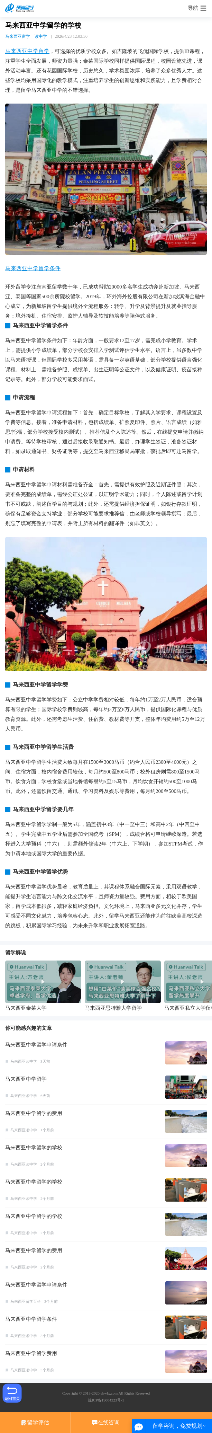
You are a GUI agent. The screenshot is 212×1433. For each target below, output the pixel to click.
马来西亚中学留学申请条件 (36, 1044)
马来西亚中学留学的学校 (33, 1147)
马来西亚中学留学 (27, 51)
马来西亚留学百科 (25, 1301)
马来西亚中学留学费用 (31, 1353)
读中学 (41, 36)
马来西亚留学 (17, 36)
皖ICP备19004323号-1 (106, 1400)
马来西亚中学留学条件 (33, 268)
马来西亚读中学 (23, 1061)
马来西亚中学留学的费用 (33, 1113)
